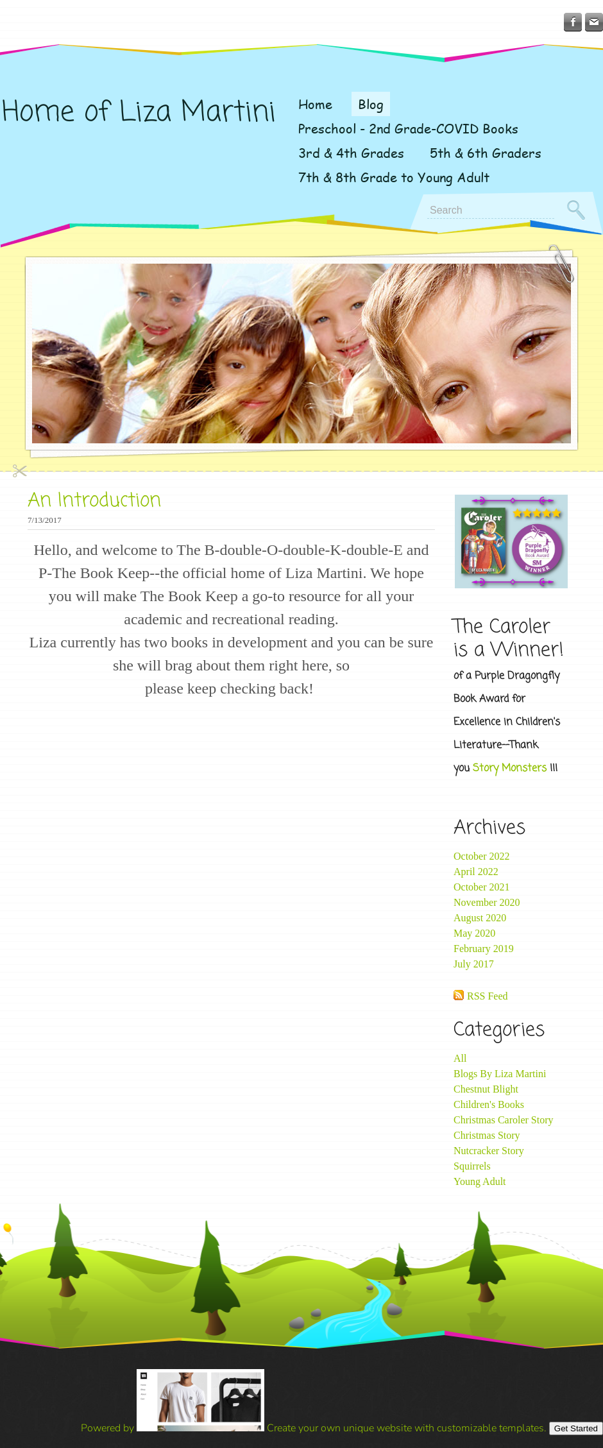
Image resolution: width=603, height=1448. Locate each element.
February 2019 (484, 948)
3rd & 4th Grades (351, 153)
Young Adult (480, 1181)
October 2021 (482, 887)
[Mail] (594, 22)
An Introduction (94, 501)
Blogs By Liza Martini (500, 1073)
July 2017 (474, 963)
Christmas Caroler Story (504, 1119)
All (460, 1058)
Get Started (576, 1428)
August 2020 (480, 917)
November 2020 (487, 902)
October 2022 (482, 856)
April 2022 (476, 871)
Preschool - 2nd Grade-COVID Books (408, 128)
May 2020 (474, 933)
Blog (371, 104)
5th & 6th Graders (485, 153)
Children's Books (489, 1104)
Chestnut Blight (486, 1089)
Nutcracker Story (489, 1150)
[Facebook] (573, 22)
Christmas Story (487, 1135)
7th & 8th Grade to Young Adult (393, 177)
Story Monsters (510, 768)
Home (315, 104)
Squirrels (472, 1166)
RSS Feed (487, 996)
